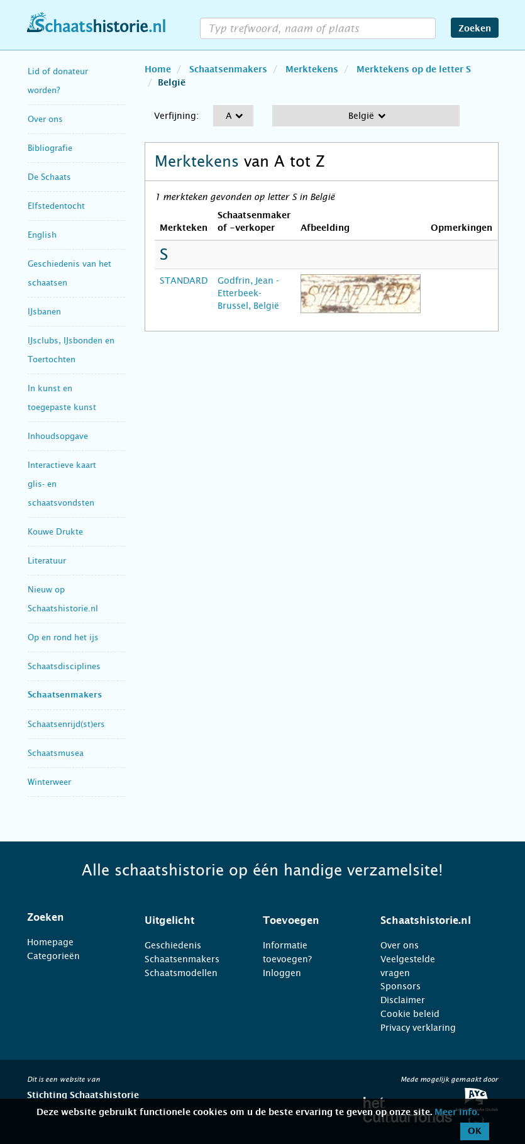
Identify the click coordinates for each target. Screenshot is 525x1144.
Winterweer (49, 782)
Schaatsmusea (56, 753)
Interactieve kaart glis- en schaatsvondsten (62, 484)
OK (475, 1131)
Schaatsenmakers (65, 695)
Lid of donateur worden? (58, 81)
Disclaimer (402, 1000)
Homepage (50, 942)
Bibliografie (50, 148)
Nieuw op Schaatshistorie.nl (63, 599)
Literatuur (47, 560)
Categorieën (53, 956)
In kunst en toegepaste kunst (62, 398)
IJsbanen (44, 311)
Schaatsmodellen (181, 973)
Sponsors (400, 986)
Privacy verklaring (418, 1028)
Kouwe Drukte (55, 531)
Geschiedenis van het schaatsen (69, 273)
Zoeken (474, 29)
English (42, 235)
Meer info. (456, 1112)
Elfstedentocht (56, 206)
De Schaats (49, 177)
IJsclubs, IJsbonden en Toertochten (71, 350)
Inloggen (282, 973)
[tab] (70, 917)
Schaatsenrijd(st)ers (66, 724)
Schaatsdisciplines (64, 666)
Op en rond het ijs (63, 637)
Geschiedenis (173, 945)
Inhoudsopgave (58, 436)
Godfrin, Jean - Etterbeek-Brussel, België (248, 293)
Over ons (45, 119)
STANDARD (183, 280)
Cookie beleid (409, 1014)
